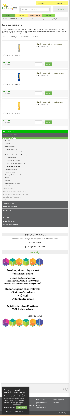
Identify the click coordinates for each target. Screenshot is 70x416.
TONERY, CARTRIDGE (8, 203)
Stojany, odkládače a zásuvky (13, 175)
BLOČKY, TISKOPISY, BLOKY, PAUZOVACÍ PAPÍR (15, 194)
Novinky (35, 252)
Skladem (35, 37)
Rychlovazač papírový (13, 160)
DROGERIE (6, 217)
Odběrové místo (41, 408)
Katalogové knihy (10, 172)
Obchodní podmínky (42, 402)
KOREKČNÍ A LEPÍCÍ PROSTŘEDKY (12, 197)
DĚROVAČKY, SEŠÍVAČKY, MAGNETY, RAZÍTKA (15, 191)
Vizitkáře (7, 180)
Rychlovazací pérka (60, 19)
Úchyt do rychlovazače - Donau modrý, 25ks (50, 73)
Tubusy (7, 177)
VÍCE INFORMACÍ (35, 316)
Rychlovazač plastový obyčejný (16, 163)
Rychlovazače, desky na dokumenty (42, 19)
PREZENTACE (6, 214)
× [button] (27, 388)
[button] (15, 411)
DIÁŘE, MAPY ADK (8, 200)
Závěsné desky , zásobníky (12, 183)
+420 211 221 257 (35, 243)
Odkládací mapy (11, 158)
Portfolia (7, 143)
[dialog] (15, 400)
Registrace (59, 3)
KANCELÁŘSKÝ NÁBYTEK (9, 221)
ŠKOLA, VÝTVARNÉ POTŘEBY (10, 225)
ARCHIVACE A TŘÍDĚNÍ (9, 138)
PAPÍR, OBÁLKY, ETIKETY (9, 131)
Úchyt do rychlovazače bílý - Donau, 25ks (49, 44)
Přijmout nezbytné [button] (9, 407)
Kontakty (56, 402)
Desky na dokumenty (11, 149)
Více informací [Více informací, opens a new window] (17, 404)
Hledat (48, 9)
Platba (38, 406)
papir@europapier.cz (35, 247)
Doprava (38, 404)
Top (4, 37)
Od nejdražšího (25, 37)
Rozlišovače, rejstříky (11, 169)
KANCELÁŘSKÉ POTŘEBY (10, 19)
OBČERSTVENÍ (7, 210)
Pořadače (8, 141)
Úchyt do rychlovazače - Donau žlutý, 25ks (49, 102)
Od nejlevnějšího (13, 37)
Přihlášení (41, 3)
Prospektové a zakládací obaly (13, 152)
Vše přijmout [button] (21, 407)
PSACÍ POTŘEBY (7, 186)
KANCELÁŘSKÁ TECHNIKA (10, 207)
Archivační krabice (10, 146)
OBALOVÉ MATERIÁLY (9, 189)
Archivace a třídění (25, 19)
